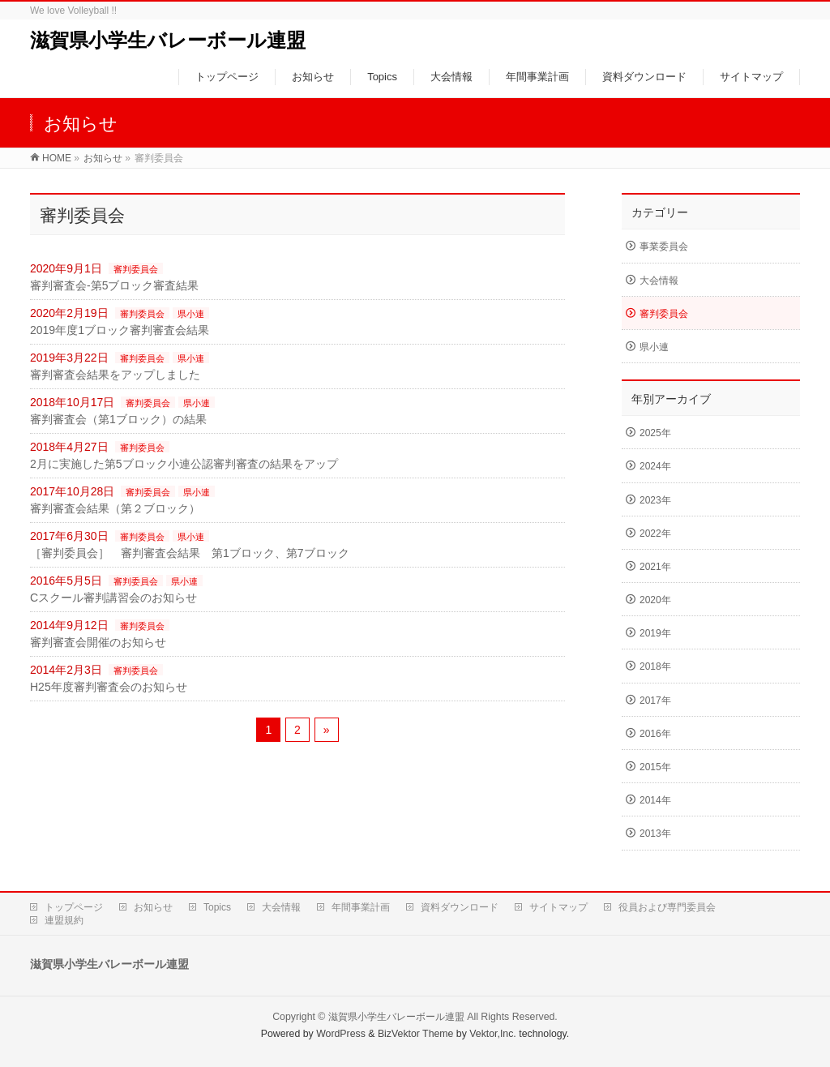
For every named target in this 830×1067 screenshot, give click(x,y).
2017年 (655, 700)
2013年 (655, 833)
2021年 (655, 566)
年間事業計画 (361, 907)
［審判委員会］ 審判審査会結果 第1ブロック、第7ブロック (189, 552)
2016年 (655, 733)
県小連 (191, 314)
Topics (217, 907)
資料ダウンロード (459, 907)
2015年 (655, 767)
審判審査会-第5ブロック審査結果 (114, 285)
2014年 (655, 800)
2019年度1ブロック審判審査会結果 (119, 330)
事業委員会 (664, 246)
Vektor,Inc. (492, 1033)
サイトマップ (558, 907)
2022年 (655, 533)
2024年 (655, 466)
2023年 (655, 500)
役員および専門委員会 (667, 907)
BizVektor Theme (416, 1033)
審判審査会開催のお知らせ (98, 642)
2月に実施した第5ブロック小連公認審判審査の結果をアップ (184, 463)
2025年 (655, 433)
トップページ (74, 907)
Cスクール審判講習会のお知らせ (113, 597)
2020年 (655, 600)
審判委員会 (135, 269)
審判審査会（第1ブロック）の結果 (118, 419)
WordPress (341, 1033)
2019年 (655, 633)
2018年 (655, 666)
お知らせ (153, 907)
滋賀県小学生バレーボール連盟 (168, 40)
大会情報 (659, 280)
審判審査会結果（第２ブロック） (115, 508)
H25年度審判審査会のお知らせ (108, 686)
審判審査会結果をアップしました (115, 374)
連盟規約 (64, 920)
